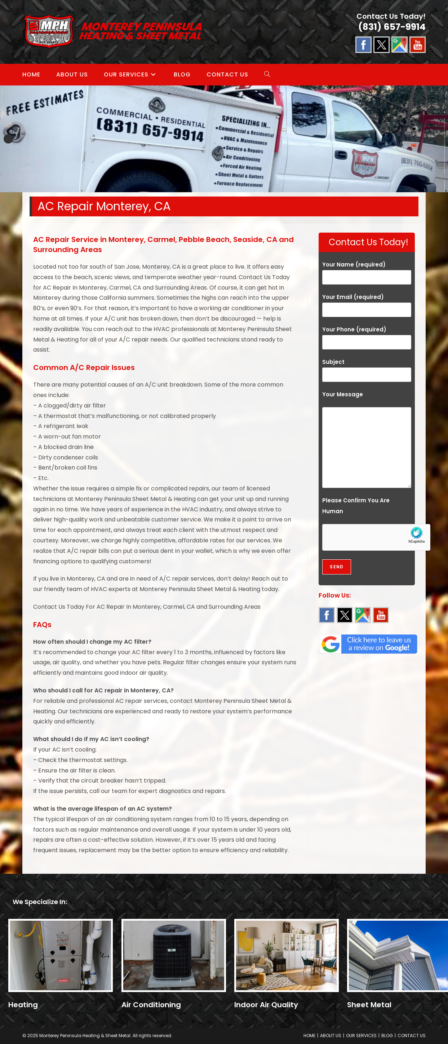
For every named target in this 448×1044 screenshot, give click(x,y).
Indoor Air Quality (266, 1005)
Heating (23, 1005)
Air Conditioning (151, 1005)
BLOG (387, 1035)
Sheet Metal (369, 1005)
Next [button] (439, 139)
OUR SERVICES (361, 1035)
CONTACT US (412, 1035)
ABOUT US (330, 1035)
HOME (309, 1035)
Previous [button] (8, 139)
